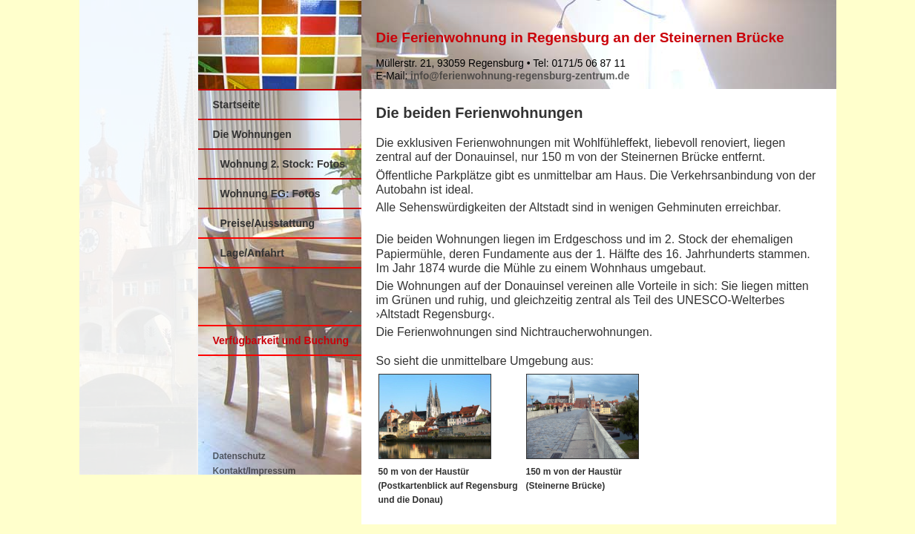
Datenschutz (239, 456)
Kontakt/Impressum (254, 471)
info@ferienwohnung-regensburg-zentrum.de (519, 76)
